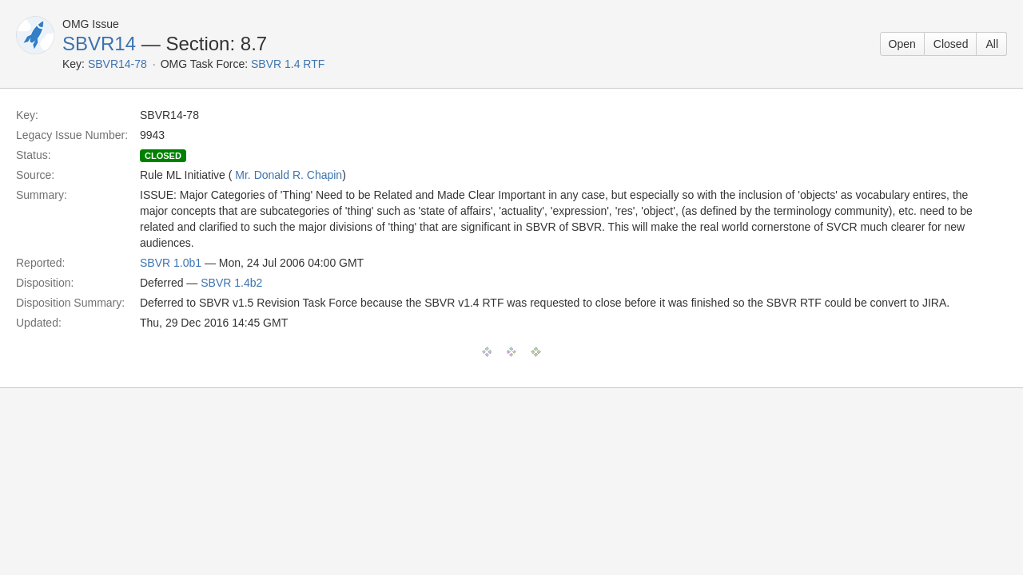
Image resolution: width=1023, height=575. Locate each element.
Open (902, 44)
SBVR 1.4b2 (231, 282)
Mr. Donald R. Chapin (288, 175)
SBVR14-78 (117, 64)
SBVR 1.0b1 (170, 262)
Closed (951, 44)
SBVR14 (99, 43)
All (991, 44)
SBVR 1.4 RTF (287, 64)
